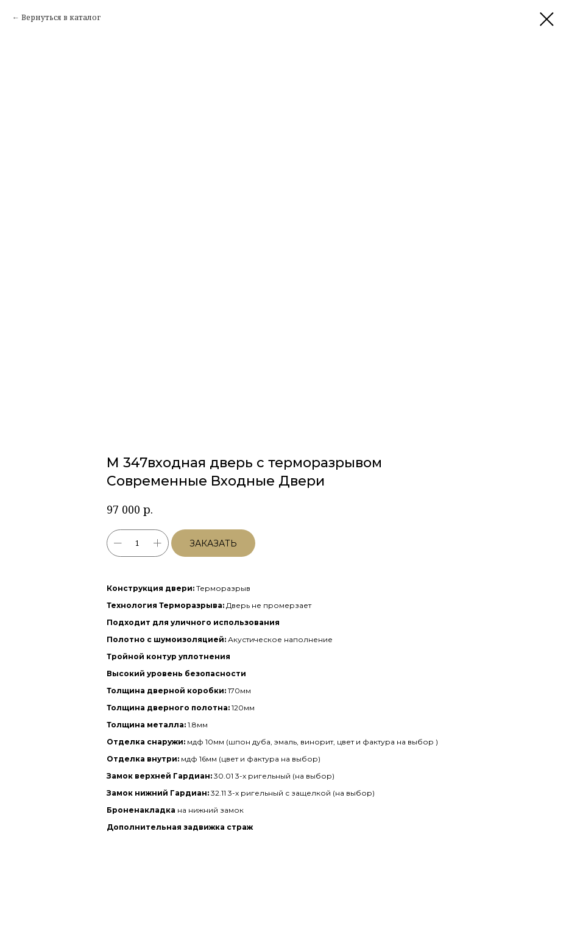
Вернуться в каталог (61, 17)
